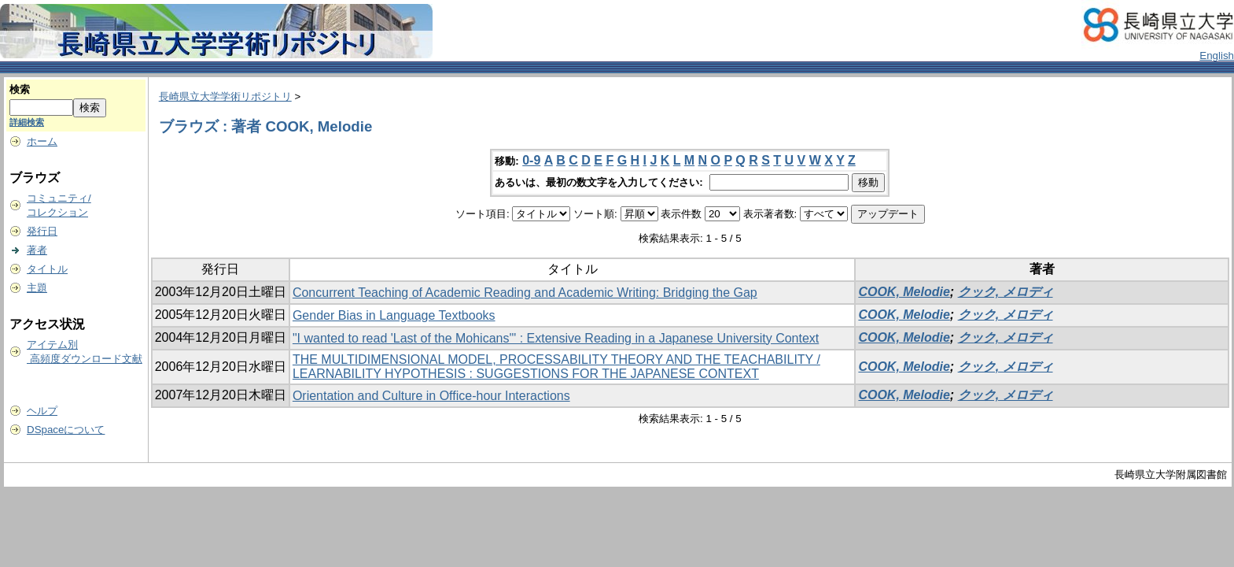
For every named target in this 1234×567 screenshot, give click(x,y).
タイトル (47, 269)
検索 (19, 89)
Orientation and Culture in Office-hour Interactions (431, 395)
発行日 (42, 231)
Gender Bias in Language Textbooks (394, 315)
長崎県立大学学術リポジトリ (225, 96)
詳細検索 (26, 122)
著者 (37, 250)
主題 (37, 288)
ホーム (42, 141)
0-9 (531, 160)
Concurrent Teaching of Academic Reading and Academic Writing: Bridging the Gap (525, 292)
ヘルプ (42, 411)
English (1216, 55)
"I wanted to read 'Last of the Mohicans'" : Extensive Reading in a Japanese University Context (556, 338)
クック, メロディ (1005, 291)
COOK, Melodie (903, 291)
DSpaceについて (66, 429)
